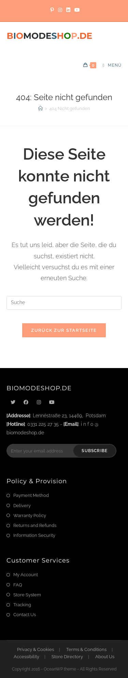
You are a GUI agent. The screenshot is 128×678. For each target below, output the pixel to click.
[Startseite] (40, 108)
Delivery (22, 505)
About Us (104, 656)
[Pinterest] (52, 10)
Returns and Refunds (34, 525)
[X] (13, 402)
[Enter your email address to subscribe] (61, 451)
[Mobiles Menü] (110, 65)
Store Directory (67, 656)
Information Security (34, 535)
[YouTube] (76, 10)
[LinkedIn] (68, 10)
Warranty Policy (29, 515)
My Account (25, 574)
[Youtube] (51, 402)
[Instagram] (60, 10)
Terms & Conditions (86, 649)
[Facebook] (26, 402)
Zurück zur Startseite (64, 330)
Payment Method (31, 495)
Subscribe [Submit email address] (95, 450)
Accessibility (26, 656)
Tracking (22, 604)
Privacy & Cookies (35, 649)
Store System (27, 594)
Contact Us (24, 614)
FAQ (17, 584)
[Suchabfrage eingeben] (64, 303)
